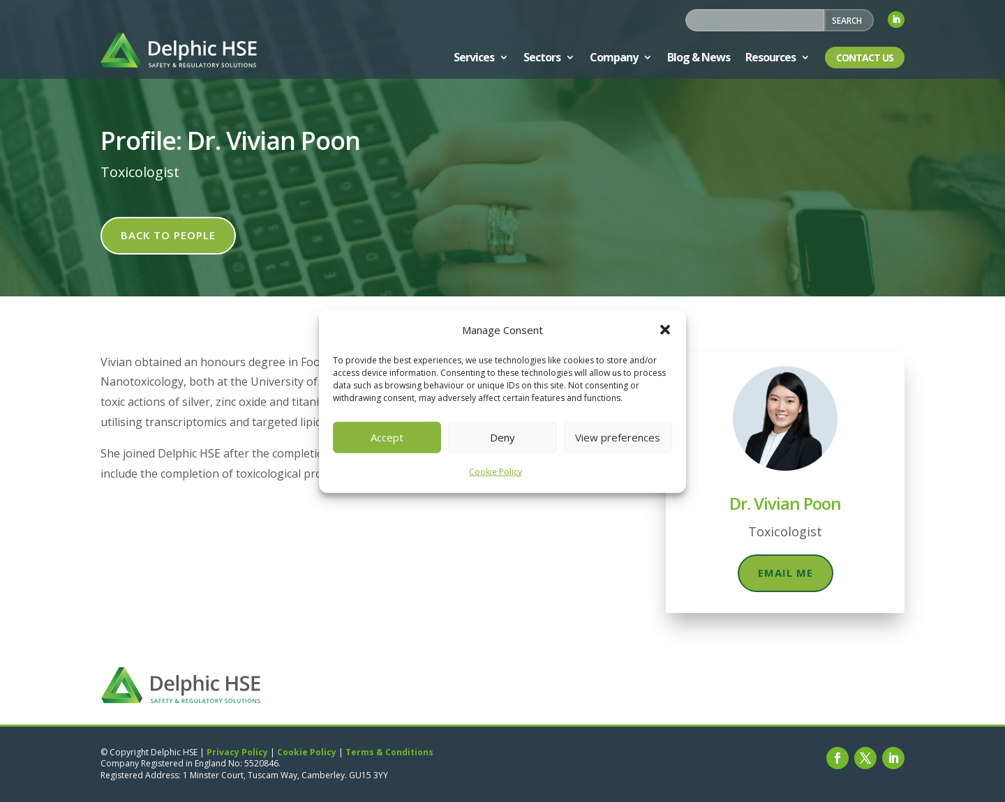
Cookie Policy (495, 472)
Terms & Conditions (389, 752)
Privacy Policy (237, 752)
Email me (785, 573)
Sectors (541, 57)
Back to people (168, 235)
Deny (502, 437)
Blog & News (698, 57)
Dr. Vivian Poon (785, 503)
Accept (387, 437)
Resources (770, 57)
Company (614, 57)
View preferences (617, 437)
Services (474, 57)
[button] (665, 330)
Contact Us (864, 57)
